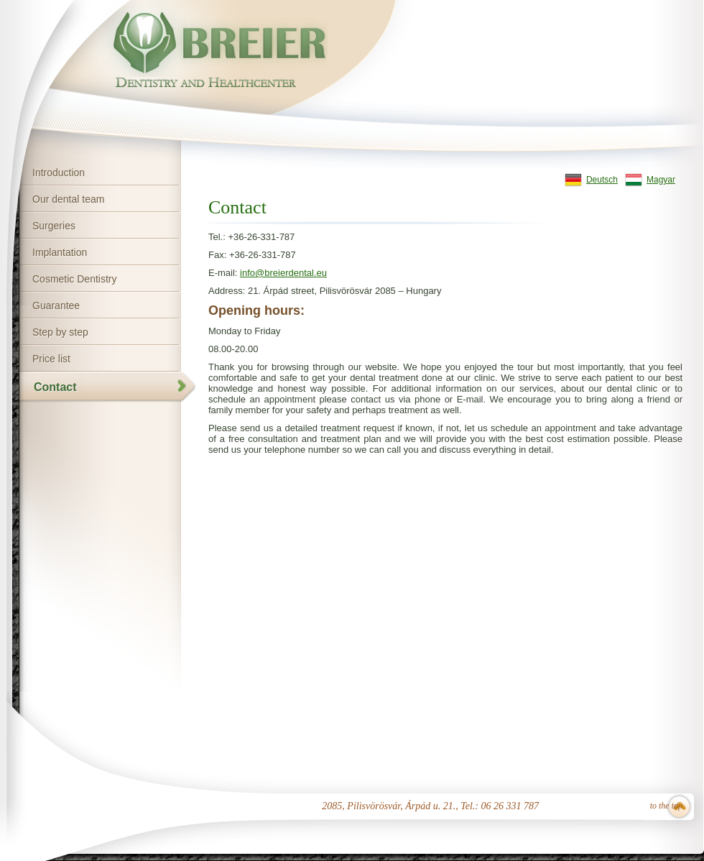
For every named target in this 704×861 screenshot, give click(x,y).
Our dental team (68, 199)
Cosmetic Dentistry (74, 279)
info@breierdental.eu (283, 272)
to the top (666, 806)
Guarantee (56, 305)
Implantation (59, 252)
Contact (55, 387)
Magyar (661, 180)
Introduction (58, 172)
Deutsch (602, 180)
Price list (51, 358)
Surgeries (53, 225)
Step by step (60, 332)
